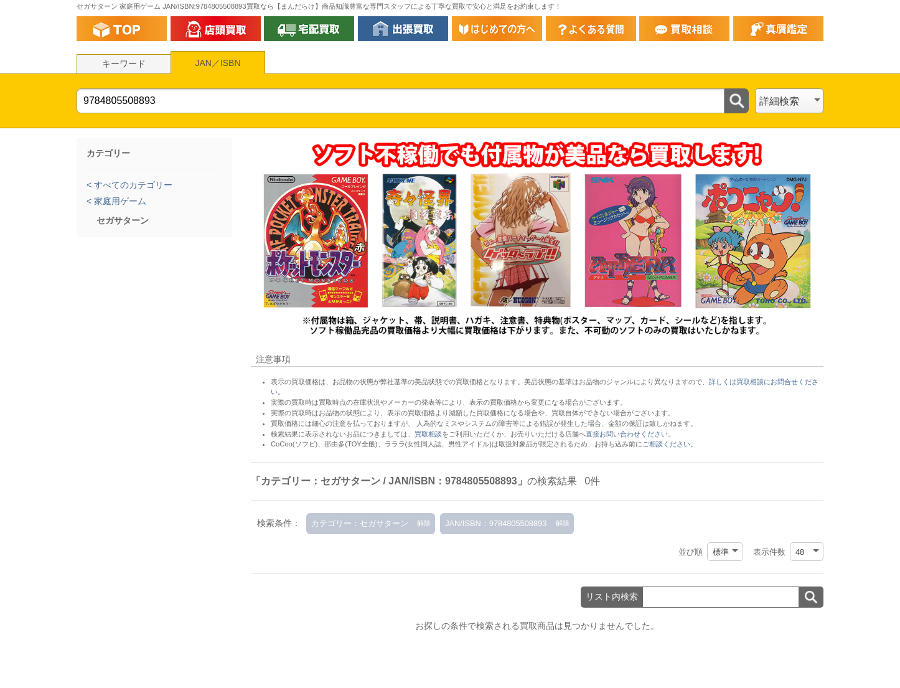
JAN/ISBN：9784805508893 (495, 523)
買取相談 (428, 434)
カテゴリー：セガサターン (359, 523)
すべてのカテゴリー (131, 185)
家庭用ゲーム (118, 201)
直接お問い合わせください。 (630, 434)
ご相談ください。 (669, 444)
